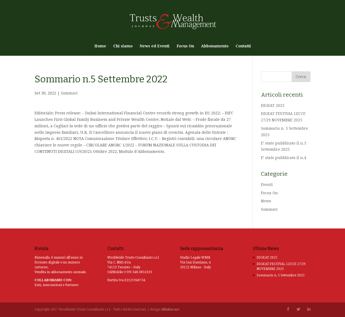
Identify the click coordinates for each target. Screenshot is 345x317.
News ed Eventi (155, 46)
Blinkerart (171, 309)
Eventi (267, 184)
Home (100, 46)
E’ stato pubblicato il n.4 (283, 158)
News (266, 201)
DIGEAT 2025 (272, 105)
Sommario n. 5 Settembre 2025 (281, 275)
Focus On (185, 46)
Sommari (69, 93)
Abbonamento (215, 46)
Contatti (243, 46)
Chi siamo (123, 46)
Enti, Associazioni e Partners (56, 285)
